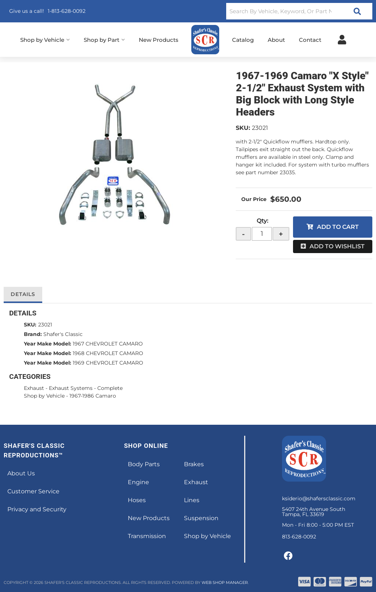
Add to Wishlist (337, 246)
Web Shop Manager (225, 582)
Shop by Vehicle (44, 395)
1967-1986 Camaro (92, 395)
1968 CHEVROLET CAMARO (108, 353)
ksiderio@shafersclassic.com (318, 498)
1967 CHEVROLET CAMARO (108, 343)
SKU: (243, 127)
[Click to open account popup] (342, 39)
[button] (299, 11)
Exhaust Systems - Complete (86, 388)
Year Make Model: (47, 343)
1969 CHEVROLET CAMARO (108, 362)
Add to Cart (338, 226)
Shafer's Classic (63, 334)
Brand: (33, 334)
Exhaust (34, 388)
